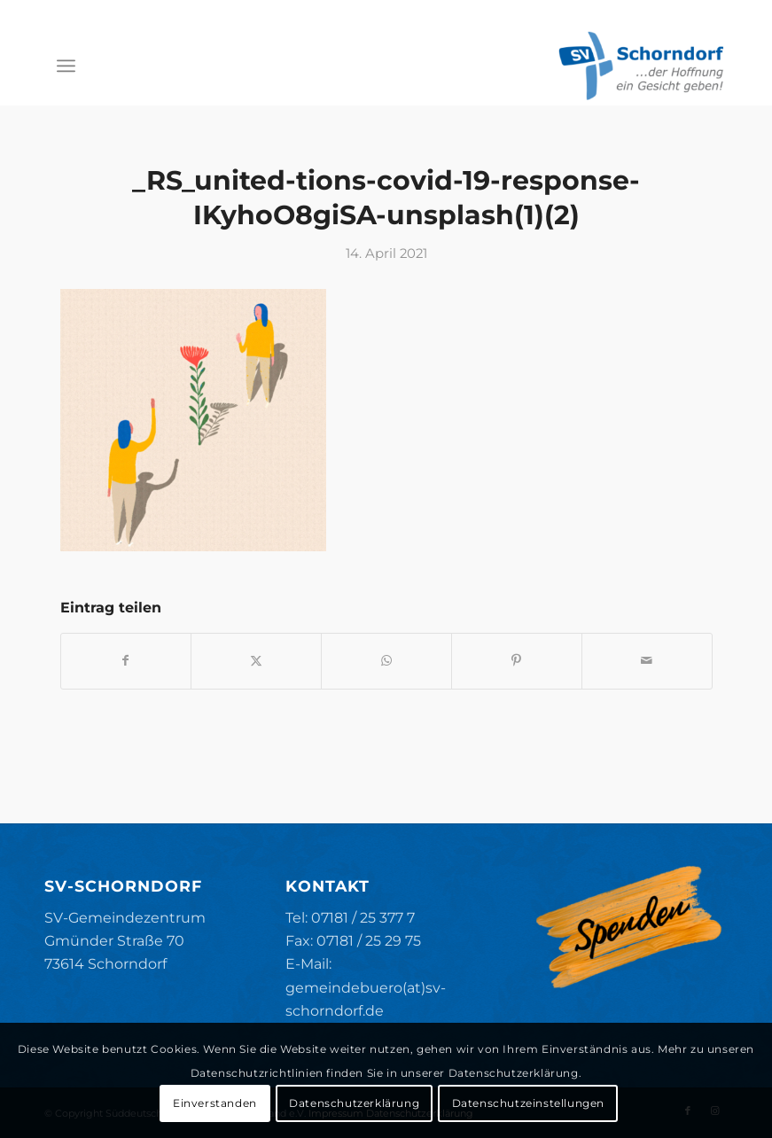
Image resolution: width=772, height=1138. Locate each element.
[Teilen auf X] (256, 661)
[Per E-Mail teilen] (647, 661)
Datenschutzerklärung (354, 1103)
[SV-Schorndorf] (641, 65)
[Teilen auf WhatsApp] (386, 661)
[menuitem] (66, 66)
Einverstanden (215, 1103)
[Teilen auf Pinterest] (516, 661)
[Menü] (66, 66)
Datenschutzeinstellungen (528, 1103)
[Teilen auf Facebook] (126, 661)
